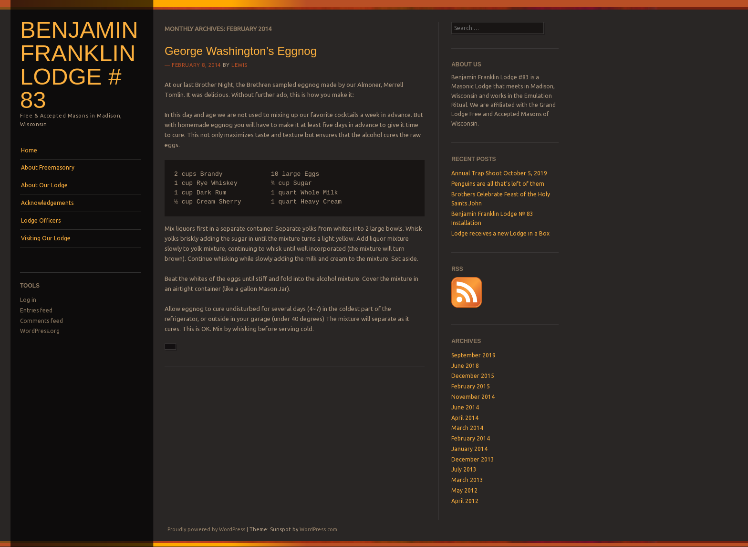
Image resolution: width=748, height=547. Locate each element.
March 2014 (467, 428)
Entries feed (36, 310)
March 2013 (467, 480)
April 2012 (464, 501)
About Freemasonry (47, 167)
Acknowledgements (47, 203)
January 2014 (469, 449)
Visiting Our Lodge (46, 238)
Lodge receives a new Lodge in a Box (500, 233)
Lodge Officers (41, 220)
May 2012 (464, 490)
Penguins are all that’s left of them (497, 184)
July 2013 (464, 469)
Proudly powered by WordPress (206, 529)
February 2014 (470, 438)
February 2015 (470, 386)
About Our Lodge (44, 185)
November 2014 (473, 397)
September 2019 (473, 355)
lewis (239, 65)
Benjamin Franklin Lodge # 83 (79, 65)
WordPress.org (40, 331)
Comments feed (41, 321)
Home (29, 150)
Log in (28, 300)
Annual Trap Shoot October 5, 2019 (499, 173)
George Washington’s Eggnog (241, 50)
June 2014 (465, 407)
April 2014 (464, 418)
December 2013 (472, 459)
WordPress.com (318, 529)
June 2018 (465, 366)
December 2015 (472, 376)
